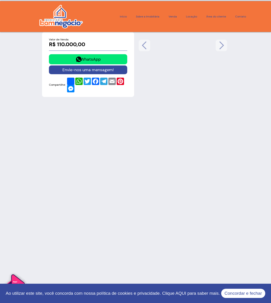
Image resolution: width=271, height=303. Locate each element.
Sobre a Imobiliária (147, 16)
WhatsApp (91, 59)
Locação (191, 16)
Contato (240, 16)
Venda (173, 16)
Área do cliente (216, 16)
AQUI (180, 293)
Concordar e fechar (243, 293)
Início (123, 16)
